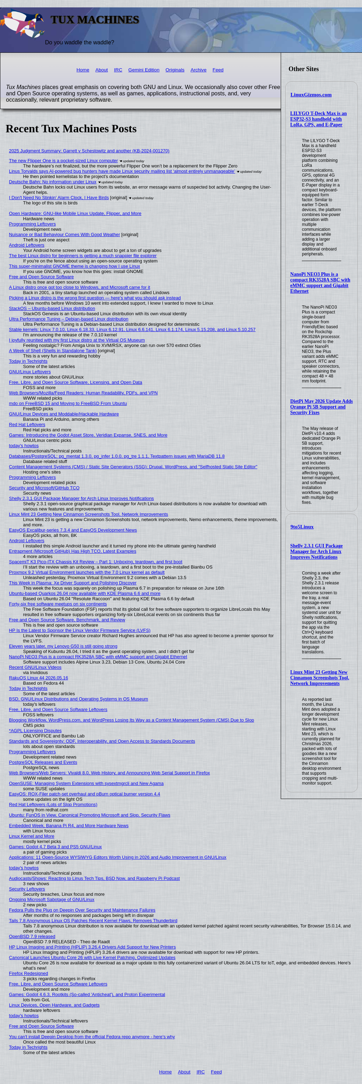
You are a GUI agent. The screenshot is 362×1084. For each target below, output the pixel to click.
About (101, 69)
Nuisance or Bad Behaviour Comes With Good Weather (64, 234)
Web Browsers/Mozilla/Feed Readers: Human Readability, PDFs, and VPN (83, 392)
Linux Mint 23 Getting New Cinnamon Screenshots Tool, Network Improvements (319, 678)
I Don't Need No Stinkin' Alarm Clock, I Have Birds (59, 197)
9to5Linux (302, 527)
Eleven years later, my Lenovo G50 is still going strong (63, 646)
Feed (217, 69)
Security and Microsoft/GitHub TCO (44, 487)
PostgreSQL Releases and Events (43, 762)
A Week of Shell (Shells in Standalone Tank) (53, 350)
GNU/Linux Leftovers (30, 371)
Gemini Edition (143, 69)
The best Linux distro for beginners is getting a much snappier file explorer (83, 255)
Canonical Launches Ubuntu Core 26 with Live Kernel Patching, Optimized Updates (92, 957)
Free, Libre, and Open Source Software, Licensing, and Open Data (75, 382)
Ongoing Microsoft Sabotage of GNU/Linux (52, 899)
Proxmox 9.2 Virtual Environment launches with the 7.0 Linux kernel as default (87, 572)
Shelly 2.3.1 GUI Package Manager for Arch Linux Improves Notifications (316, 551)
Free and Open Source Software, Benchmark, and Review (67, 619)
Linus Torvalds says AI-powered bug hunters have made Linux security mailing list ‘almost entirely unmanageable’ (122, 171)
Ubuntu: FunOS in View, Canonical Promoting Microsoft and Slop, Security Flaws (90, 815)
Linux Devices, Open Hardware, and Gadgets (54, 1005)
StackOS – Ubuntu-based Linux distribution (52, 308)
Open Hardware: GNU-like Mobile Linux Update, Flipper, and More (75, 213)
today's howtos (24, 445)
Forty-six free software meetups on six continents (58, 604)
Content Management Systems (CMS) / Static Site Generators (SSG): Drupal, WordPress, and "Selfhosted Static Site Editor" (133, 466)
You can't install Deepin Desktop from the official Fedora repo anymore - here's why (92, 1036)
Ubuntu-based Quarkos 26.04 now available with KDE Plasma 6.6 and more (84, 593)
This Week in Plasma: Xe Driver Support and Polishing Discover (73, 582)
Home (82, 69)
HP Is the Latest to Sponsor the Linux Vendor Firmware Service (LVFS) (80, 630)
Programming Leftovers (32, 224)
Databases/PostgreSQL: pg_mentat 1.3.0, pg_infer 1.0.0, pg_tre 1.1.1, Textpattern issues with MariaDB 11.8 (117, 456)
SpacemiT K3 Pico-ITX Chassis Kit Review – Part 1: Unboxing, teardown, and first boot (96, 561)
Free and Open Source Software (41, 276)
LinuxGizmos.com (311, 94)
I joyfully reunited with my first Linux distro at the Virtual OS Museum (77, 340)
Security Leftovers (27, 889)
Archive (199, 69)
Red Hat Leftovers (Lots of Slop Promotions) (53, 804)
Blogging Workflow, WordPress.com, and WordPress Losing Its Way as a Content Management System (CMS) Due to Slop (131, 720)
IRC (118, 69)
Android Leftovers (26, 245)
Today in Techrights (28, 361)
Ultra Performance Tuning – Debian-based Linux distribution (68, 319)
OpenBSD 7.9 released (32, 936)
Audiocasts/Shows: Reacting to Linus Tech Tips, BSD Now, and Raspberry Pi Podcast (94, 878)
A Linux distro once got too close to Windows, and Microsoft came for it (79, 287)
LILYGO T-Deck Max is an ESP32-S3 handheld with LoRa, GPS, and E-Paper (318, 119)
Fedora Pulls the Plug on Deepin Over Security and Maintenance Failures (82, 910)
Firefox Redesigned (28, 973)
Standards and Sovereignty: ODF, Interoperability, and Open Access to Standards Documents (102, 741)
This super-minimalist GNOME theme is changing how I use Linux (74, 266)
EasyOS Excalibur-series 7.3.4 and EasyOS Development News (73, 530)
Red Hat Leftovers (27, 424)
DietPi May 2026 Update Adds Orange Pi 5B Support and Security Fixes (321, 407)
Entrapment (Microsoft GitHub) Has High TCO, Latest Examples (72, 551)
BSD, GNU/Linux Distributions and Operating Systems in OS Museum (78, 699)
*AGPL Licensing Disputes (35, 730)
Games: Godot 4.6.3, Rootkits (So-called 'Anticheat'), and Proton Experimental (87, 994)
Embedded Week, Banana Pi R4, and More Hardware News (69, 825)
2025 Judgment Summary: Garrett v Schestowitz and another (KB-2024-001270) (89, 150)
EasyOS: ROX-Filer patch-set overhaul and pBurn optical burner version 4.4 (84, 794)
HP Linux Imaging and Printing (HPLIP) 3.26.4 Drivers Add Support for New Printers (92, 947)
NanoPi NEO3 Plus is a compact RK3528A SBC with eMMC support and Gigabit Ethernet (320, 283)
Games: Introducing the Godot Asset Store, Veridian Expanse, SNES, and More (88, 435)
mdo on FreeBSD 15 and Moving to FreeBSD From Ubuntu (68, 403)
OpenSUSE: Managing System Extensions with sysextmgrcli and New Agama (86, 783)
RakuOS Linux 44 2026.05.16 (38, 677)
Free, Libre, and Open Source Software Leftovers (58, 709)
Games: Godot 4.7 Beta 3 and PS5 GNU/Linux (55, 846)
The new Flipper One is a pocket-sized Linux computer (63, 160)
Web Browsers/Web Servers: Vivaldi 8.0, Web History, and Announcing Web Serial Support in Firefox (109, 772)
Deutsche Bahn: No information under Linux (52, 181)
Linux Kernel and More (32, 836)
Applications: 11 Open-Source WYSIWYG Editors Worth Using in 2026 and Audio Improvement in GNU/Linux (118, 857)
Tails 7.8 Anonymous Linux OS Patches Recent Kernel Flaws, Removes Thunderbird (93, 920)
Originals (175, 69)
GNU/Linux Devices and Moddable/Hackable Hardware (64, 414)
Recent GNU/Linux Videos (35, 667)
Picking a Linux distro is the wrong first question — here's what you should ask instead (95, 297)
